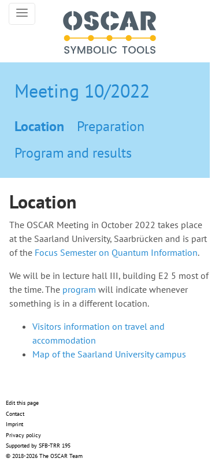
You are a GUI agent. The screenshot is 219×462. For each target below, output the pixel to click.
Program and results (73, 153)
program (79, 289)
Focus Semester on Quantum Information (116, 252)
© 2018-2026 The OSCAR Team (44, 456)
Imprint (14, 424)
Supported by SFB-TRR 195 (38, 445)
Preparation (110, 126)
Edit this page (22, 403)
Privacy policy (23, 435)
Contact (15, 414)
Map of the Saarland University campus (109, 354)
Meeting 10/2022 (82, 91)
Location (39, 126)
